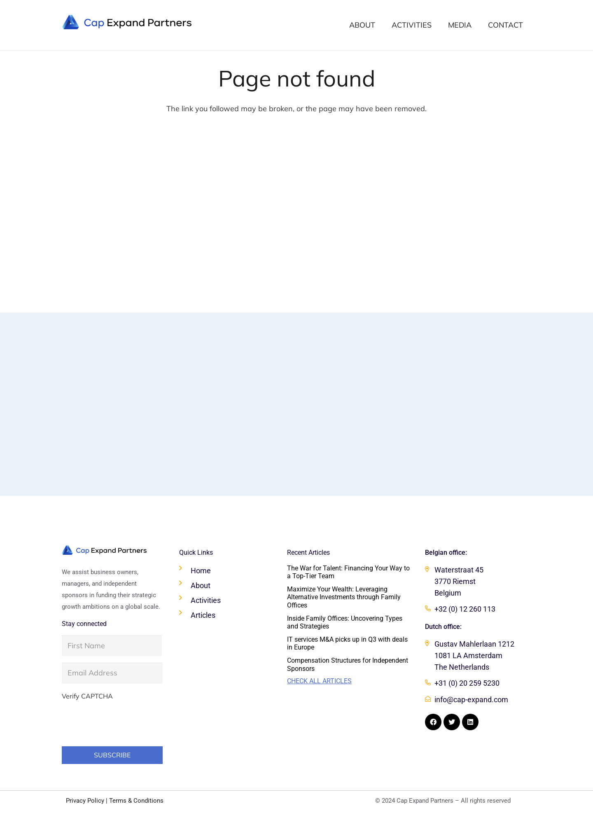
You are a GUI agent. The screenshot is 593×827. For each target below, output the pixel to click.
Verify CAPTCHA (87, 696)
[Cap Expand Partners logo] (127, 22)
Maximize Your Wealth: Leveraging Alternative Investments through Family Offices (344, 597)
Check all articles (319, 681)
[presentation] (124, 721)
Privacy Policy (85, 800)
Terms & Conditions (136, 800)
